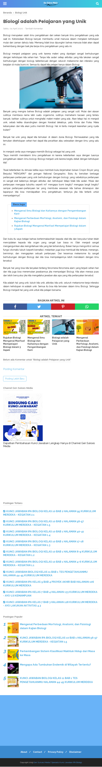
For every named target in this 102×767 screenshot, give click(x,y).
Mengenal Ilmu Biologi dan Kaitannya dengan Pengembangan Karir (50, 212)
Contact (37, 752)
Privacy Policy (56, 752)
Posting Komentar (13, 369)
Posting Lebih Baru (14, 379)
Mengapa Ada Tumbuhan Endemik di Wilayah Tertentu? (55, 664)
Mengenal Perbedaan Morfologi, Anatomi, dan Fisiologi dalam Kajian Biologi (50, 220)
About (22, 752)
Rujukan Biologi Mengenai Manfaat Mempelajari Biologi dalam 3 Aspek (50, 227)
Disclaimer (77, 752)
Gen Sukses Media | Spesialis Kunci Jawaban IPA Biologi (58, 763)
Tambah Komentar (34, 29)
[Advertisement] (51, 475)
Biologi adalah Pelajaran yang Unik (60, 341)
